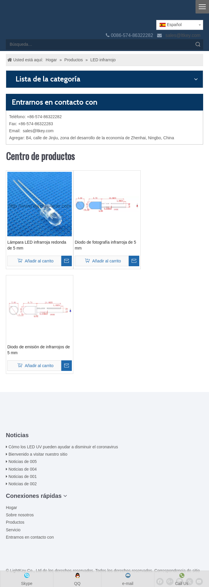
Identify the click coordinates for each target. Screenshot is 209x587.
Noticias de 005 (23, 461)
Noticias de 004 (23, 469)
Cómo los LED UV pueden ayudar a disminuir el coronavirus (63, 447)
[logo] (10, 12)
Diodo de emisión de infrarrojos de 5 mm (38, 350)
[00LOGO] (104, 413)
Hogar (11, 507)
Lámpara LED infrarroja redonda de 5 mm (36, 245)
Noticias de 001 (23, 476)
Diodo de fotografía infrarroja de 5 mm (105, 245)
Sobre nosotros (20, 515)
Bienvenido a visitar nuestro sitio (38, 454)
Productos (15, 522)
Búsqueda (198, 44)
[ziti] (104, 422)
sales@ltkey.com (183, 35)
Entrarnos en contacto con (30, 537)
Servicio (13, 529)
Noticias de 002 (23, 483)
